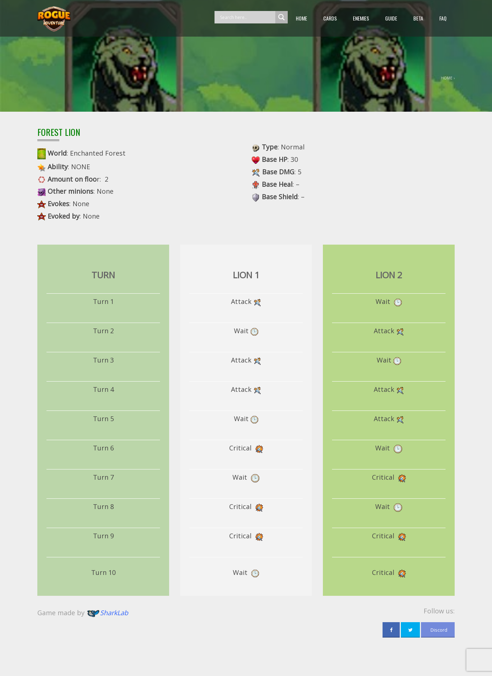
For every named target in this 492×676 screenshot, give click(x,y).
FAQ (443, 18)
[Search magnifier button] (281, 17)
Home (301, 18)
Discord (437, 630)
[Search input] (246, 17)
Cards (330, 18)
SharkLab (114, 613)
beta (418, 18)
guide (391, 18)
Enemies (361, 18)
